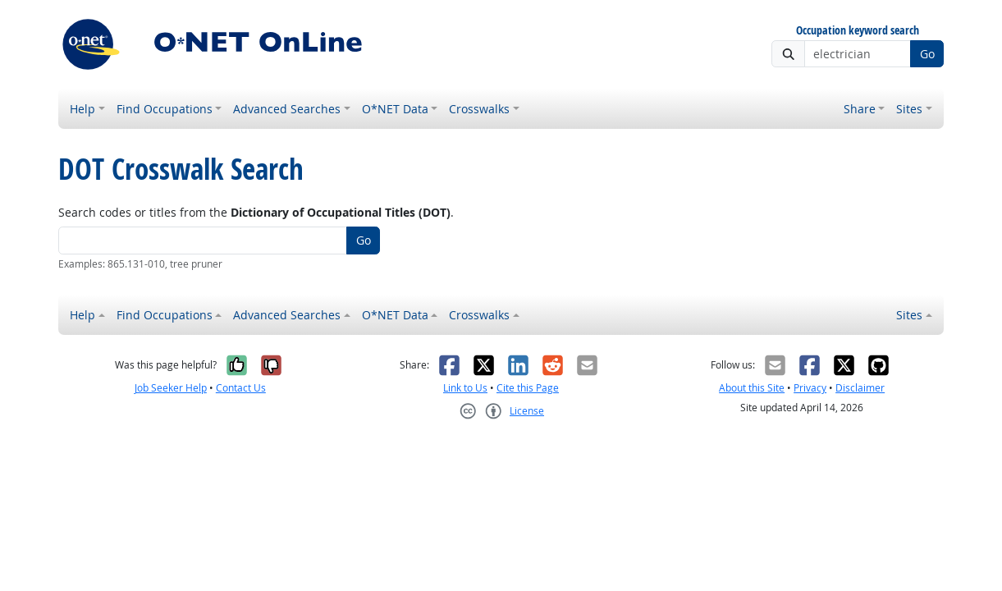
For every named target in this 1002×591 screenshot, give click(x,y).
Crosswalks (479, 109)
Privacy (810, 388)
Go (927, 54)
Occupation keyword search (857, 31)
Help (82, 109)
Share (860, 109)
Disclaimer (860, 388)
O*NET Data (395, 109)
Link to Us (465, 388)
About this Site (752, 388)
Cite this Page (527, 388)
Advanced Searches (287, 109)
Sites (909, 109)
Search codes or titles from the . (256, 212)
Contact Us (241, 388)
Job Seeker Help (171, 388)
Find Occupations (165, 109)
